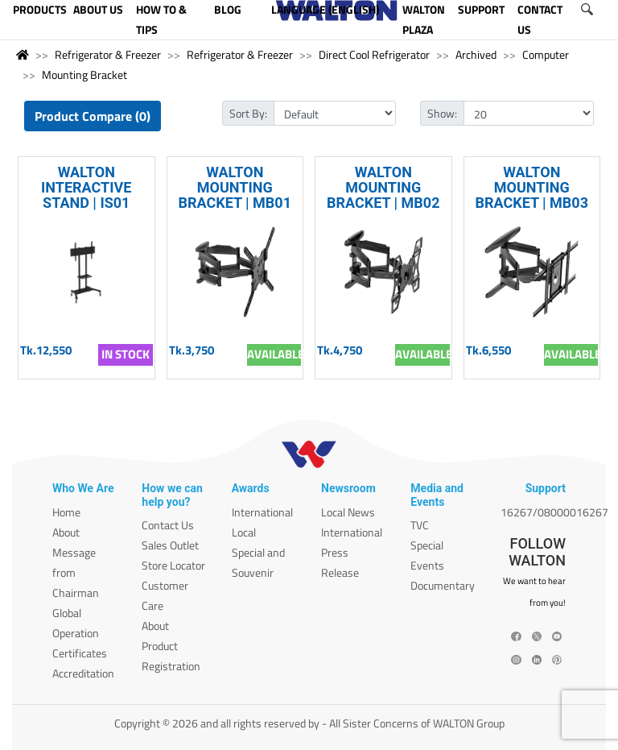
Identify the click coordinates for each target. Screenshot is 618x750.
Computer (545, 54)
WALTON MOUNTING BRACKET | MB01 (234, 187)
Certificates (79, 652)
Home (66, 511)
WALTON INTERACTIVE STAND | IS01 (86, 187)
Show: (442, 113)
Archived (475, 54)
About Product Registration (171, 645)
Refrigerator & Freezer (108, 54)
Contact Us (168, 524)
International (262, 511)
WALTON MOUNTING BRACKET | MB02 (383, 187)
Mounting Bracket (84, 74)
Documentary (442, 585)
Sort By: (248, 113)
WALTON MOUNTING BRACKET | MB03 (531, 187)
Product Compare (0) (92, 116)
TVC (419, 524)
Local (244, 532)
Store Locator (173, 565)
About (66, 532)
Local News (348, 511)
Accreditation (83, 673)
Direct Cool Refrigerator (374, 54)
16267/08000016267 (554, 511)
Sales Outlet (170, 545)
